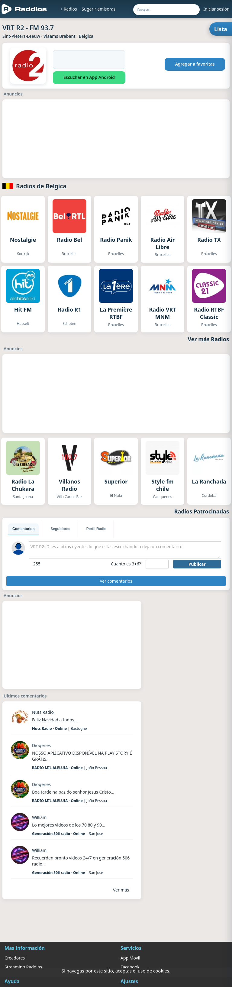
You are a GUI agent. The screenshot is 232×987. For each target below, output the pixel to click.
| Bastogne (59, 728)
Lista (220, 29)
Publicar (197, 564)
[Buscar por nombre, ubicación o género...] (166, 10)
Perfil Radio (96, 529)
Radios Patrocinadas (201, 511)
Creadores (15, 958)
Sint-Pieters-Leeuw (21, 36)
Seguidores (60, 529)
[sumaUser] (157, 564)
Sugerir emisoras (99, 9)
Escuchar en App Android (89, 77)
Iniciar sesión (216, 9)
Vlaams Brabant (60, 36)
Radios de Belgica (41, 186)
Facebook (130, 967)
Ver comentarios (116, 581)
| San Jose (67, 833)
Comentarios (23, 529)
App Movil (130, 958)
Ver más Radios (208, 339)
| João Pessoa (69, 767)
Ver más (121, 890)
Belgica (86, 36)
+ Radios (68, 9)
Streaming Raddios (23, 967)
